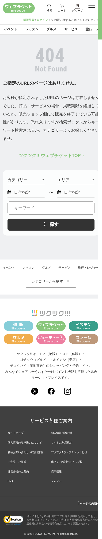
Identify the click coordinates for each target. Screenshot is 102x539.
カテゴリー (26, 179)
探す (51, 224)
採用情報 (56, 471)
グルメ (46, 267)
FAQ (10, 481)
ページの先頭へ (88, 503)
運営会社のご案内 (18, 471)
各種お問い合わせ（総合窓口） (26, 452)
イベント (9, 267)
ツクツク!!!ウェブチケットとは (69, 452)
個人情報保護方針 (61, 433)
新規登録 (28, 20)
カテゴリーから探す (51, 281)
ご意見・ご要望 (17, 462)
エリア (75, 179)
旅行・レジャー (88, 267)
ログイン (42, 20)
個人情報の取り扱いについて (25, 442)
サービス (64, 267)
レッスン (28, 267)
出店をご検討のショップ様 (67, 462)
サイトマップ (15, 433)
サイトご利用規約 (61, 442)
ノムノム (56, 481)
